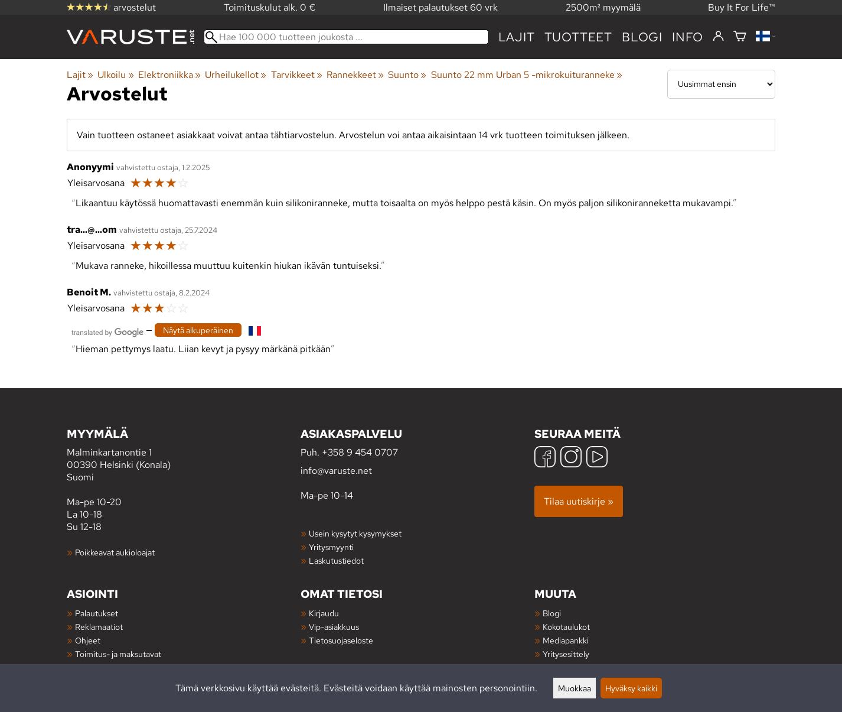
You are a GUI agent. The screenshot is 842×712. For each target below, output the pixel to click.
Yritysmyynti (331, 546)
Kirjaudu (324, 613)
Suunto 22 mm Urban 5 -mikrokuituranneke (526, 75)
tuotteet (578, 37)
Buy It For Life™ (741, 7)
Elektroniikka (169, 75)
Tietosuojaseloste (341, 640)
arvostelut (111, 7)
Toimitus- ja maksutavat (118, 653)
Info (687, 37)
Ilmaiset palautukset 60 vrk (440, 7)
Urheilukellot (235, 75)
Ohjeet (87, 640)
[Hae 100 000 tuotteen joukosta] (346, 37)
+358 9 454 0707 (360, 452)
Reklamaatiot (99, 626)
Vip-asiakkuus (334, 626)
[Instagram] (571, 458)
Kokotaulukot (566, 626)
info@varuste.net (336, 470)
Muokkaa (574, 688)
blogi (642, 37)
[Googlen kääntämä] (107, 331)
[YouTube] (597, 458)
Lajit (516, 37)
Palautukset (96, 613)
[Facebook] (545, 458)
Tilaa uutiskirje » (578, 501)
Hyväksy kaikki (631, 688)
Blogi (552, 613)
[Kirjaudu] (718, 37)
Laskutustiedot (336, 560)
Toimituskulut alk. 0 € (270, 7)
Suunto (407, 75)
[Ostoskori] (739, 37)
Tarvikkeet (296, 75)
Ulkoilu (115, 75)
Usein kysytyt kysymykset (355, 533)
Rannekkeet (355, 75)
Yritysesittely (566, 653)
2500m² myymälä (603, 7)
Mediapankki (566, 640)
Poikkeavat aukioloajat (115, 552)
